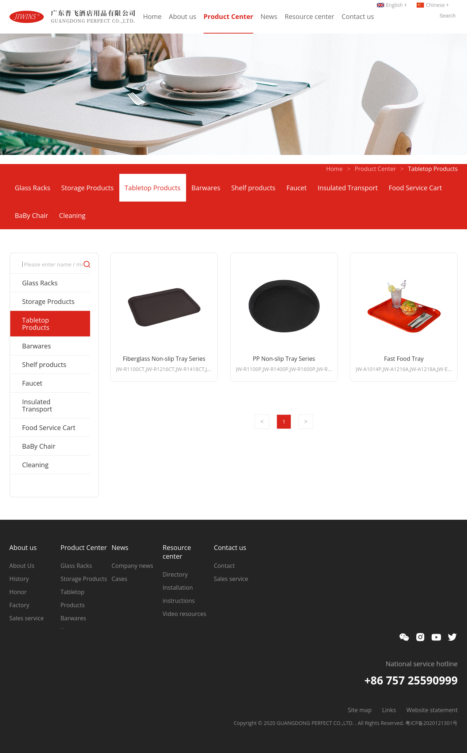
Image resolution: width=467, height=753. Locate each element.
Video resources (185, 614)
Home (152, 16)
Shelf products (253, 187)
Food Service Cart (415, 187)
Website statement (432, 710)
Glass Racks (32, 187)
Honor (18, 592)
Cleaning (72, 215)
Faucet (296, 187)
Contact (224, 566)
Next (305, 421)
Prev (262, 421)
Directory (175, 574)
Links (389, 710)
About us (182, 16)
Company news (132, 566)
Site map (359, 710)
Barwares (206, 187)
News (268, 16)
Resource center (309, 16)
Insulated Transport (347, 187)
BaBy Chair (31, 215)
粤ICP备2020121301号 (431, 722)
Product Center (228, 16)
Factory (19, 605)
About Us (22, 566)
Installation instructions (179, 594)
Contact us (357, 16)
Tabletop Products (153, 187)
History (19, 579)
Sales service (26, 618)
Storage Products (87, 187)
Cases (119, 579)
